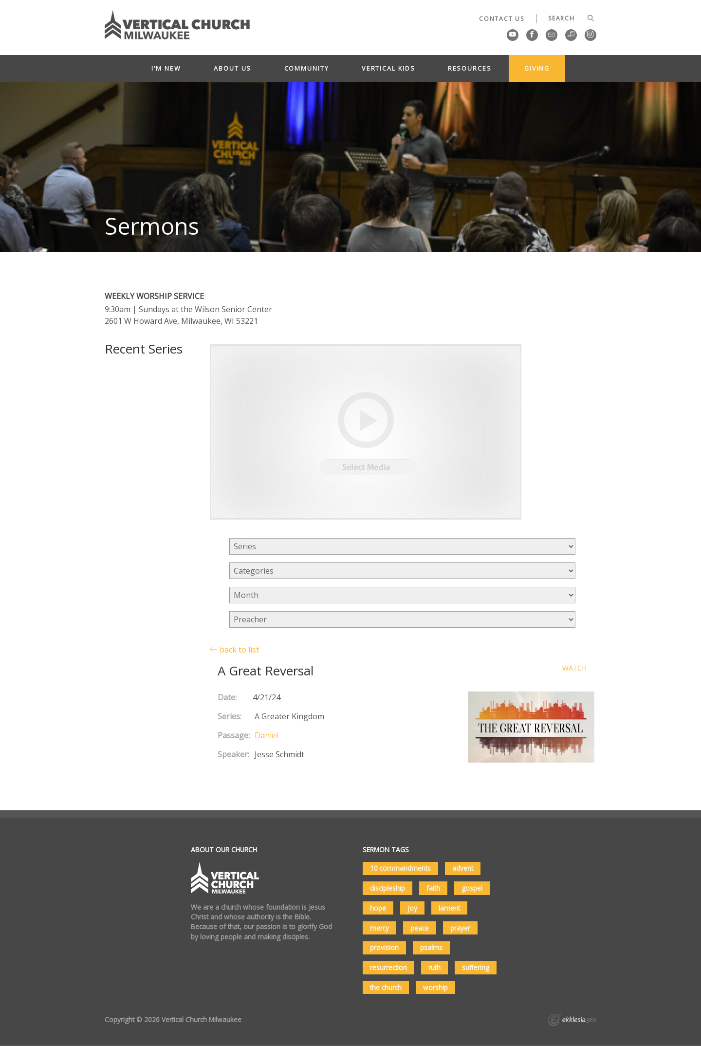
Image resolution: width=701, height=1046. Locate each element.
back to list (234, 649)
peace (419, 928)
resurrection (388, 967)
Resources (470, 68)
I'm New (166, 68)
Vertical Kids (388, 68)
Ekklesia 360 (572, 1021)
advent (462, 868)
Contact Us (501, 19)
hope (378, 908)
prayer (460, 928)
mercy (379, 928)
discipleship (387, 888)
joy (412, 908)
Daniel (266, 735)
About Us (232, 68)
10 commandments (400, 868)
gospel (471, 888)
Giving (537, 68)
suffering (475, 967)
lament (449, 908)
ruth (434, 967)
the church (386, 987)
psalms (431, 947)
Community (306, 68)
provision (384, 947)
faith (433, 888)
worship (435, 987)
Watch (574, 668)
